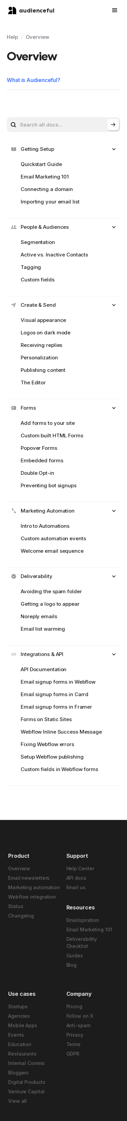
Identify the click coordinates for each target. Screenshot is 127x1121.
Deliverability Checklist (81, 942)
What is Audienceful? (33, 80)
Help (12, 37)
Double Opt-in (37, 473)
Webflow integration (32, 897)
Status (15, 906)
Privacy (74, 1035)
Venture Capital (26, 1091)
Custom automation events (53, 538)
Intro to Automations (45, 526)
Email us (76, 887)
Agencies (19, 1016)
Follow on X (79, 1016)
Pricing (74, 1006)
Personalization (39, 357)
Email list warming (43, 629)
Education (19, 1044)
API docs (76, 878)
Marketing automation (34, 887)
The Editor (33, 382)
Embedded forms (42, 460)
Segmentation (38, 242)
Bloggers (18, 1072)
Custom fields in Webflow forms (59, 769)
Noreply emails (39, 616)
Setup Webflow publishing (52, 757)
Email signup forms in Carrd (54, 694)
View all (17, 1101)
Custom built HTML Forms (52, 435)
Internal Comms (26, 1063)
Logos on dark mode (45, 332)
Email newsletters (28, 878)
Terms (73, 1044)
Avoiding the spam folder (51, 591)
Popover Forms (39, 448)
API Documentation (43, 669)
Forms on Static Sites (46, 719)
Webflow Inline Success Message (61, 732)
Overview (37, 37)
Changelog (21, 916)
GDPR (73, 1054)
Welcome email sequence (52, 551)
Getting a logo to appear (50, 604)
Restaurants (22, 1054)
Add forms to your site (48, 423)
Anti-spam (78, 1025)
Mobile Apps (22, 1025)
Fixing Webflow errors (47, 744)
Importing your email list (50, 201)
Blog (71, 965)
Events (16, 1035)
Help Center (80, 868)
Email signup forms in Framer (56, 707)
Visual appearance (43, 320)
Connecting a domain (47, 189)
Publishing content (43, 370)
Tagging (31, 267)
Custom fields (38, 279)
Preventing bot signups (49, 485)
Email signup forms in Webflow (58, 682)
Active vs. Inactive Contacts (54, 254)
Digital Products (26, 1082)
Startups (18, 1006)
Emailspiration (83, 920)
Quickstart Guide (41, 164)
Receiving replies (41, 345)
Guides (74, 955)
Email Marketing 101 (45, 176)
